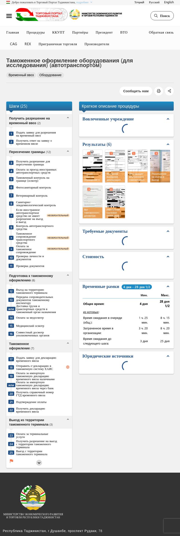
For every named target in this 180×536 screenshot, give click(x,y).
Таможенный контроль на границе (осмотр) (32, 179)
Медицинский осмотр (30, 325)
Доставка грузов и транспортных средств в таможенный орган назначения (36, 308)
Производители (96, 43)
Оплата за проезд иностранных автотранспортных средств (36, 171)
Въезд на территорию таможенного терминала (31, 291)
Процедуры (36, 32)
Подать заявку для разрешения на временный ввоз (36, 134)
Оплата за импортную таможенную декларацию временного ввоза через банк (34, 384)
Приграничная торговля (58, 43)
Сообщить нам (136, 91)
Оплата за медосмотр (30, 317)
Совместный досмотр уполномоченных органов (32, 334)
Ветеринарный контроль (31, 195)
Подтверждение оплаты (31, 401)
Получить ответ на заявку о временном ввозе (34, 142)
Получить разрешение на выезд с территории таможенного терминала (36, 443)
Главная (12, 32)
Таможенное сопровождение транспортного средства (26, 238)
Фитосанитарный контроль (33, 187)
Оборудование (50, 75)
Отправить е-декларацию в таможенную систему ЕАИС (34, 367)
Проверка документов (30, 265)
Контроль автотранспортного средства (34, 227)
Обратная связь (161, 32)
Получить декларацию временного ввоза (30, 410)
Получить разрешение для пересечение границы (33, 163)
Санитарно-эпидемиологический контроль (36, 203)
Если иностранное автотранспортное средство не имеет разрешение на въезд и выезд (29, 215)
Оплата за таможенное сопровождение (26, 248)
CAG (13, 43)
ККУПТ (58, 32)
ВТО (124, 32)
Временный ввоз (21, 75)
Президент (104, 32)
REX (28, 43)
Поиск (162, 15)
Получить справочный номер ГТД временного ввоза (35, 393)
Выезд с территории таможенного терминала (31, 452)
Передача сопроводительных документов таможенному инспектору (34, 299)
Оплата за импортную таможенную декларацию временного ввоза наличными (35, 375)
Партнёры (80, 32)
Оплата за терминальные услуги (32, 435)
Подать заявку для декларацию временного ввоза (36, 359)
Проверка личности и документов (30, 257)
